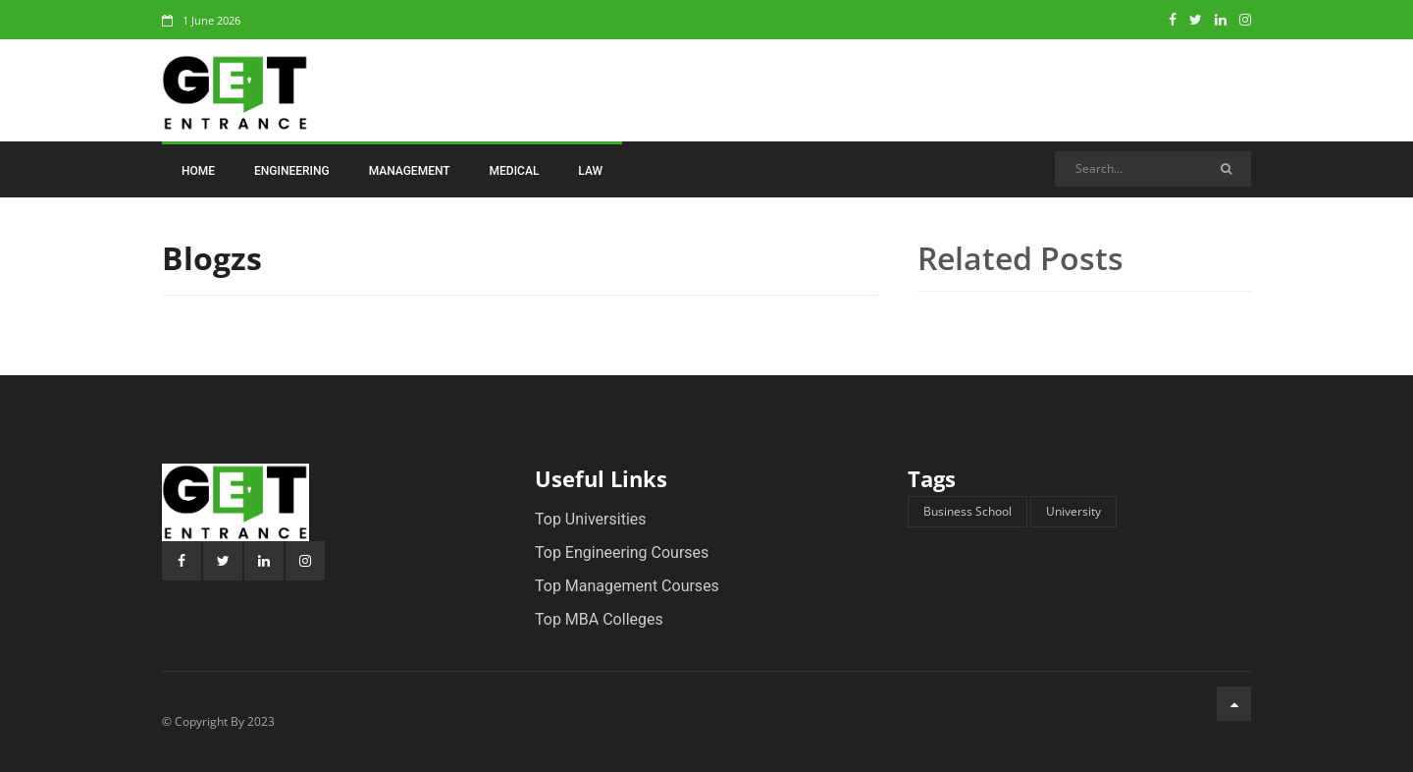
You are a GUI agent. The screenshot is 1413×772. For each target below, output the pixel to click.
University (1073, 511)
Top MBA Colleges (599, 619)
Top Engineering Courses (621, 552)
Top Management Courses (627, 586)
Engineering (292, 171)
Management (409, 171)
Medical (515, 171)
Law (590, 171)
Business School (967, 511)
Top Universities (591, 519)
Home (198, 171)
